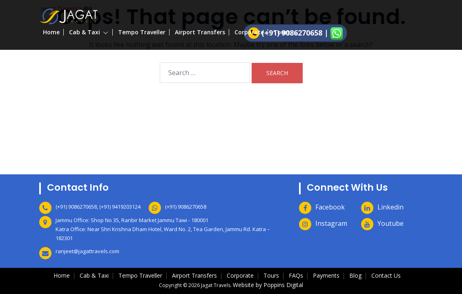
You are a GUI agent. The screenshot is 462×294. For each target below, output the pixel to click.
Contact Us (386, 275)
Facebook (330, 207)
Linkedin (390, 207)
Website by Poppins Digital (268, 285)
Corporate (249, 32)
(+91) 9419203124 (120, 206)
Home (51, 32)
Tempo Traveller (141, 32)
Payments (326, 275)
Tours (281, 32)
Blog (355, 275)
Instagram (331, 223)
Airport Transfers (200, 32)
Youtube (390, 223)
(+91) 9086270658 (76, 206)
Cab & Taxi (84, 32)
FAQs (296, 275)
